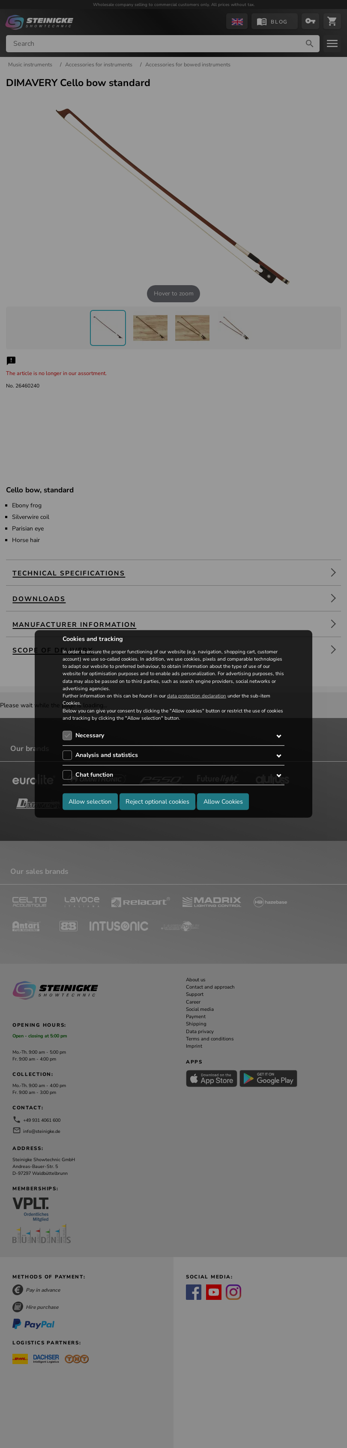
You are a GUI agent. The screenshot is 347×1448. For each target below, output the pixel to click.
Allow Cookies (223, 801)
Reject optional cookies (157, 801)
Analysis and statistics (106, 755)
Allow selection (90, 801)
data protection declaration (196, 695)
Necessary (89, 735)
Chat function (94, 775)
